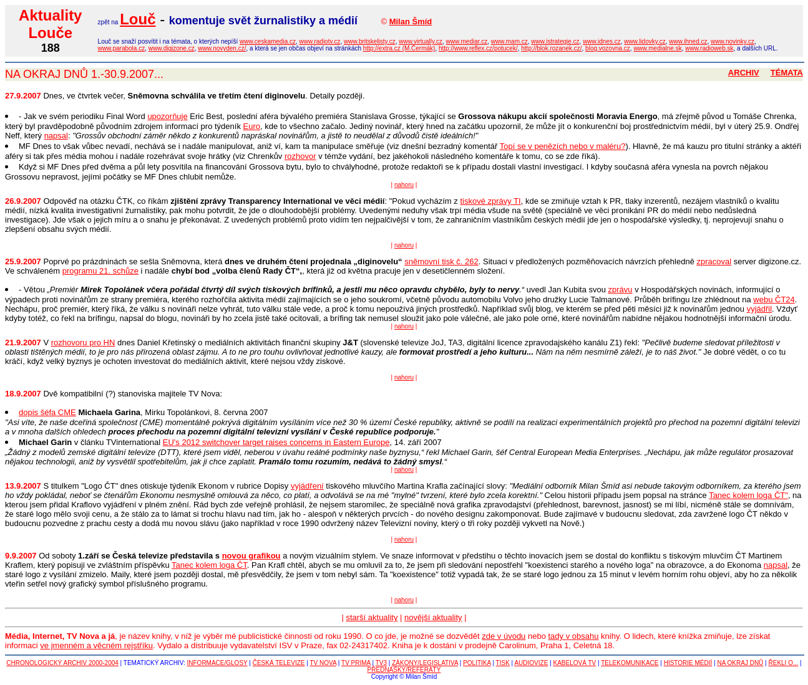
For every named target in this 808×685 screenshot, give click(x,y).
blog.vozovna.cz (607, 48)
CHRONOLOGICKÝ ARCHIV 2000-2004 (62, 662)
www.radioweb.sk (709, 48)
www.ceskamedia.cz (268, 41)
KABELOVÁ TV (574, 662)
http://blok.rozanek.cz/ (551, 48)
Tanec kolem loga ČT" (748, 495)
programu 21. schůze (100, 270)
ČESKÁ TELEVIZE (279, 662)
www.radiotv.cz (320, 41)
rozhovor (300, 156)
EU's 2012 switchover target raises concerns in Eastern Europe (276, 442)
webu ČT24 (773, 299)
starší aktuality (371, 617)
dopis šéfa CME (47, 412)
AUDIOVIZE (531, 662)
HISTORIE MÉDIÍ (688, 662)
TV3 (381, 662)
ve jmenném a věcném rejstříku (96, 645)
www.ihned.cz (688, 41)
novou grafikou (251, 555)
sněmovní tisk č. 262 (441, 261)
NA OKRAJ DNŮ (740, 662)
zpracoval (713, 261)
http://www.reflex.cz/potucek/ (478, 48)
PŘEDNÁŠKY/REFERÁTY (404, 669)
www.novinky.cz (732, 41)
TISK (503, 662)
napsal (56, 135)
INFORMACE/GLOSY (217, 662)
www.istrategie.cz (555, 41)
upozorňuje (167, 116)
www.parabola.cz (121, 48)
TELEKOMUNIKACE (629, 662)
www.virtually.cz (420, 41)
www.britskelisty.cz (370, 41)
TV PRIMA (356, 662)
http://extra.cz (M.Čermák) (399, 48)
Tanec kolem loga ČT (209, 565)
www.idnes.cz (602, 41)
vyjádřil (759, 309)
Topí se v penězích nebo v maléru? (563, 146)
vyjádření (307, 486)
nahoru (404, 184)
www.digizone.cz (171, 48)
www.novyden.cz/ (222, 48)
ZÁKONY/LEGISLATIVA (425, 662)
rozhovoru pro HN (83, 342)
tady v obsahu (573, 636)
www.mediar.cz (467, 41)
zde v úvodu (503, 636)
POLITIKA (476, 662)
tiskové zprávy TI (490, 201)
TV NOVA (322, 662)
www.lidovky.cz (645, 41)
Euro (251, 126)
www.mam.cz (509, 41)
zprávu (620, 289)
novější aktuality (433, 617)
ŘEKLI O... (783, 662)
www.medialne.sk (657, 48)
